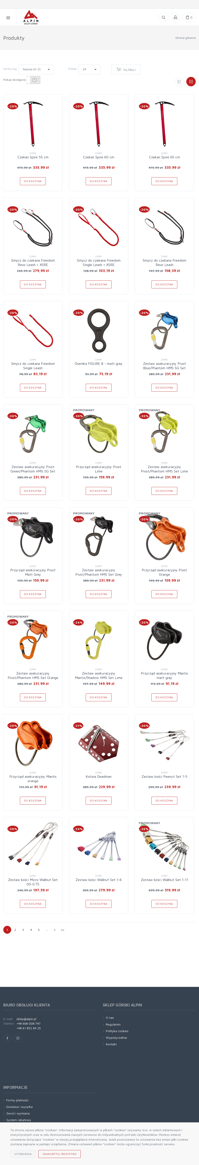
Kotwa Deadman (99, 776)
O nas (110, 1017)
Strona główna (185, 38)
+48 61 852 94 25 (28, 1028)
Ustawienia (23, 1154)
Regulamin (113, 1024)
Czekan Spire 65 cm (164, 157)
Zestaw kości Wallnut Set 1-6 (99, 880)
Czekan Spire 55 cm (33, 157)
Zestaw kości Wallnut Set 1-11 (164, 880)
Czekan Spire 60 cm (98, 157)
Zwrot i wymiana (18, 1113)
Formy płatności (17, 1100)
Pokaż (72, 69)
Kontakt (111, 1044)
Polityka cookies (117, 1031)
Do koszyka (33, 181)
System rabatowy (18, 1120)
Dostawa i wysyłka (19, 1107)
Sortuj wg (10, 69)
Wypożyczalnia (116, 1037)
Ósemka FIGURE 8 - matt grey (99, 363)
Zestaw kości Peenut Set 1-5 (164, 776)
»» (62, 930)
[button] (33, 80)
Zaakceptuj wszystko (59, 1154)
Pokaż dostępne (21, 80)
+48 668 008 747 (28, 1023)
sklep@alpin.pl (26, 1019)
